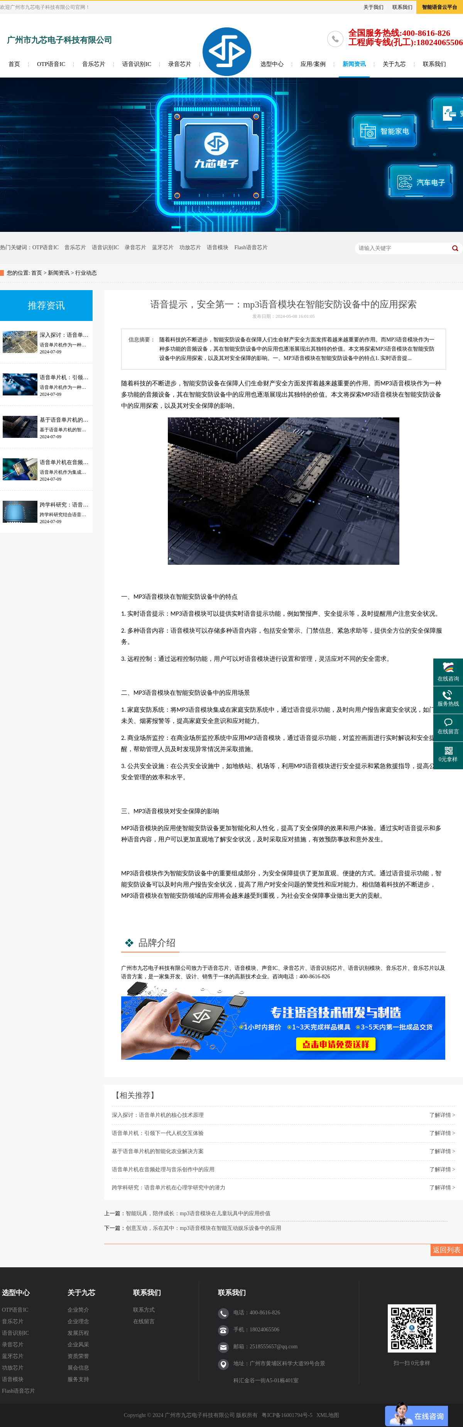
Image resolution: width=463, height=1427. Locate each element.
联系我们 (402, 7)
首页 (14, 64)
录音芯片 (179, 64)
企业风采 (78, 1345)
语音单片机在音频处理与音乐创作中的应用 (163, 1169)
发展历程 (78, 1333)
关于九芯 (394, 64)
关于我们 (373, 7)
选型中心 (272, 64)
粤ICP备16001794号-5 (287, 1415)
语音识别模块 (364, 968)
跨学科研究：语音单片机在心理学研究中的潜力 (168, 1188)
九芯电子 (148, 968)
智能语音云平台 (439, 7)
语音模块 (217, 247)
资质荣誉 (78, 1356)
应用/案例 (313, 64)
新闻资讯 (354, 64)
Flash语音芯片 (250, 247)
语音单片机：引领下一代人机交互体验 (158, 1133)
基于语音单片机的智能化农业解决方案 (158, 1151)
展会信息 (78, 1368)
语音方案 (132, 976)
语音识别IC (136, 64)
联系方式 (144, 1310)
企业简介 (78, 1310)
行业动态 (86, 273)
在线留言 (144, 1321)
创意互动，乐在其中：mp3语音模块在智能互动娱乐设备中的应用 (203, 1228)
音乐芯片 (93, 64)
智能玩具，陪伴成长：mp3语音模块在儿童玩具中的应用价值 (198, 1213)
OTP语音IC (51, 64)
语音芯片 (218, 968)
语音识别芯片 (326, 968)
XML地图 (327, 1415)
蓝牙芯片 (163, 247)
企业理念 (78, 1321)
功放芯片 (190, 247)
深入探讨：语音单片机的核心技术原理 (158, 1115)
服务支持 (78, 1379)
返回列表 (447, 1250)
